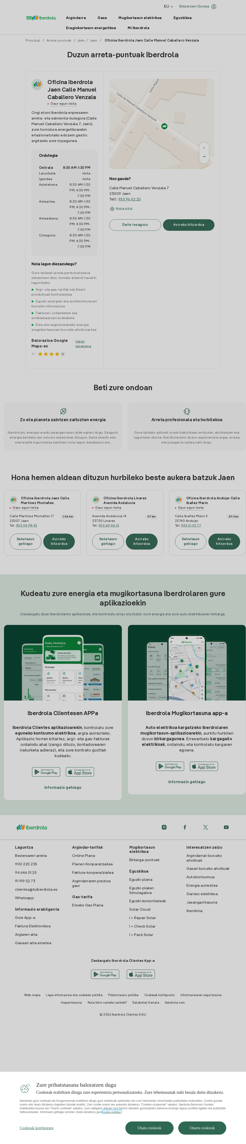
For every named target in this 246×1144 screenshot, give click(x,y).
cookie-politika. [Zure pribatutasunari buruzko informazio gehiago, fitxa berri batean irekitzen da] (112, 1122)
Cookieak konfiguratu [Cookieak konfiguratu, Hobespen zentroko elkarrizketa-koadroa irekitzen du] (36, 1138)
